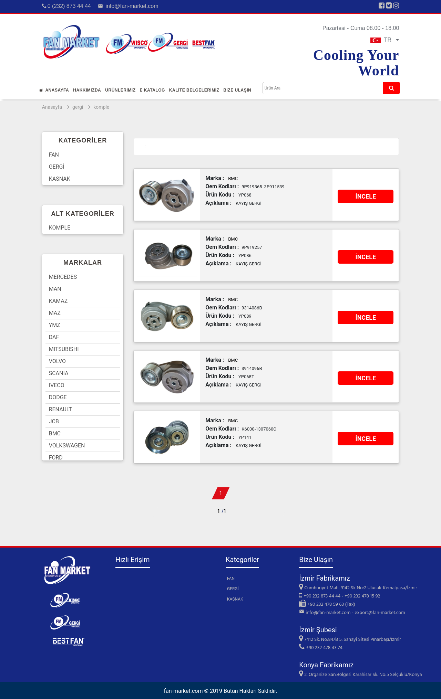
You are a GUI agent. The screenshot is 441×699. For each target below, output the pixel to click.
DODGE (58, 397)
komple (101, 107)
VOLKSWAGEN (67, 445)
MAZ (55, 313)
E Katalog (152, 90)
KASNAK (59, 179)
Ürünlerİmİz (120, 90)
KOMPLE (60, 227)
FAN (54, 154)
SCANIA (59, 373)
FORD (56, 457)
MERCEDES (63, 277)
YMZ (54, 325)
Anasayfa (54, 90)
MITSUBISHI (64, 349)
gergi (77, 107)
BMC (55, 433)
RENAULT (60, 409)
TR (384, 40)
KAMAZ (58, 301)
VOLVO (57, 361)
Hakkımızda (87, 90)
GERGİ (56, 166)
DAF (54, 337)
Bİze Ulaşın (237, 90)
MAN (55, 289)
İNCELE (365, 196)
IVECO (56, 385)
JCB (54, 421)
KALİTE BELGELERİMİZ (194, 90)
